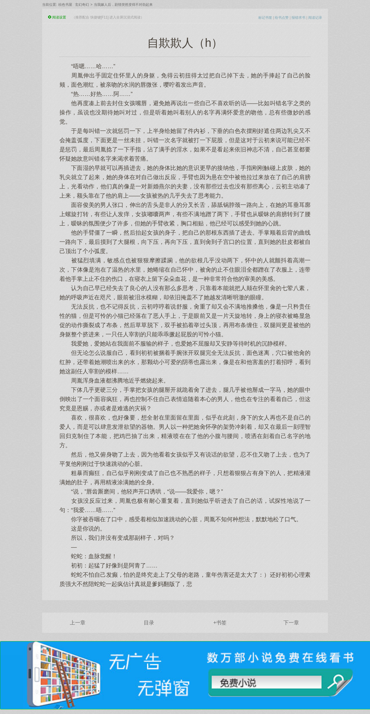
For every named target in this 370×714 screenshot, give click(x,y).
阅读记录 (315, 18)
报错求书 (298, 18)
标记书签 (265, 18)
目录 (149, 623)
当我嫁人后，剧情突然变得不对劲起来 (123, 5)
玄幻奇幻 (82, 5)
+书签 (220, 623)
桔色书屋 (65, 5)
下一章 (291, 623)
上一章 (77, 623)
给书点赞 (282, 18)
